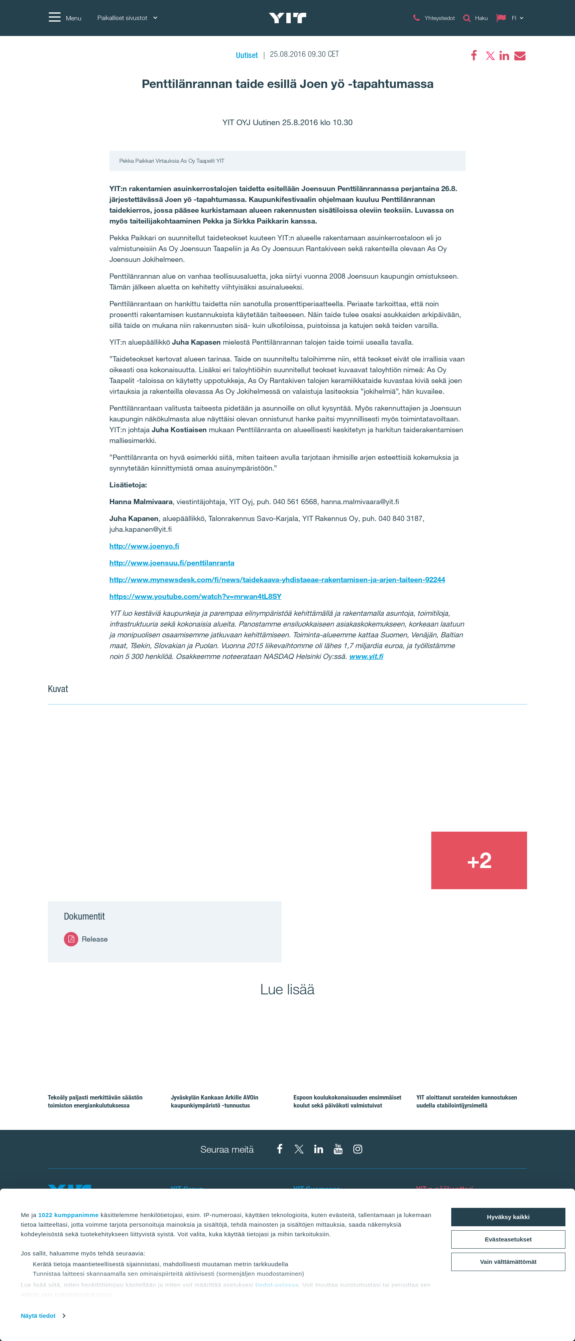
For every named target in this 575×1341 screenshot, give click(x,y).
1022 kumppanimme (68, 1214)
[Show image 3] (382, 860)
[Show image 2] (431, 773)
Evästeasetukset (508, 1239)
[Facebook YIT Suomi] (279, 1149)
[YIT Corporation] (318, 1149)
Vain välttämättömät (508, 1261)
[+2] (479, 860)
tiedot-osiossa (277, 1284)
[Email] (519, 55)
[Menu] (64, 18)
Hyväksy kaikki (508, 1216)
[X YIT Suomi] (299, 1149)
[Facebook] (474, 55)
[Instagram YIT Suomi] (357, 1149)
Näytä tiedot (38, 1315)
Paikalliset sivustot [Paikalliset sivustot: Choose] (127, 18)
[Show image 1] (191, 802)
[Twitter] (489, 55)
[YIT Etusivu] (287, 18)
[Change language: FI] (511, 18)
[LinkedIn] (504, 55)
